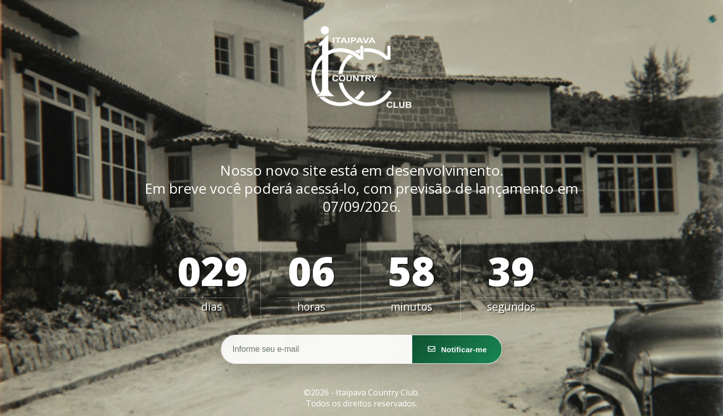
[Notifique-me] (457, 349)
